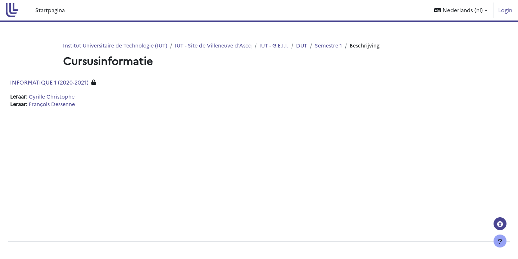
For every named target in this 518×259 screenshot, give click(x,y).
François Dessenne (70, 105)
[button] (461, 10)
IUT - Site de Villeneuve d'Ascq (219, 45)
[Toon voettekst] (500, 241)
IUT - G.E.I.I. (281, 45)
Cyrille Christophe (70, 97)
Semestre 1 (337, 45)
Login (505, 10)
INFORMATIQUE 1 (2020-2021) (66, 82)
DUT (309, 45)
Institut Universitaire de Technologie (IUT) (117, 45)
